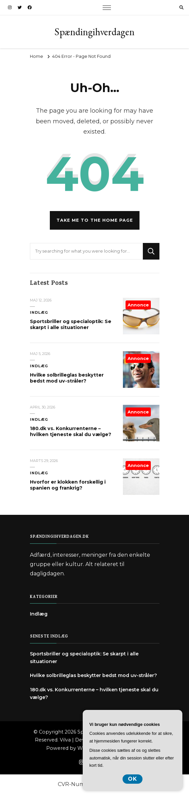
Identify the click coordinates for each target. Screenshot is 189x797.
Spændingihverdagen (94, 31)
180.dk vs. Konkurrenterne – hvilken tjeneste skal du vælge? (70, 431)
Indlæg (39, 312)
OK (132, 779)
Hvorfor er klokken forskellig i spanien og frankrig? (68, 485)
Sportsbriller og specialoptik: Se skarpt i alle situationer (70, 324)
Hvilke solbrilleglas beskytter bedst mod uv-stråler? (67, 378)
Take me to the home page (94, 220)
